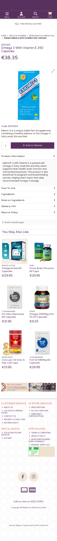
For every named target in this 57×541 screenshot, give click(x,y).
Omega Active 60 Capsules (11, 270)
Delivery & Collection (13, 419)
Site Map (7, 438)
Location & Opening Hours (12, 411)
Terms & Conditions (40, 432)
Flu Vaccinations (38, 410)
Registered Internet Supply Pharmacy (39, 440)
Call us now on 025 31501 (29, 501)
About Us (7, 407)
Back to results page (14, 222)
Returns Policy (10, 422)
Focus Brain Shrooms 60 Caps (41, 270)
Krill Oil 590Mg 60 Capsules (39, 361)
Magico (19, 525)
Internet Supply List (39, 444)
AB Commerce (41, 525)
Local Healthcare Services (11, 433)
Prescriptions (37, 407)
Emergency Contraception (35, 415)
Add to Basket (32, 145)
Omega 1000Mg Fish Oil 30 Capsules (41, 315)
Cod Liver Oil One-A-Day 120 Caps (14, 361)
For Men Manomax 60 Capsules (13, 315)
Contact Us (9, 416)
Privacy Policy (37, 436)
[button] (53, 71)
